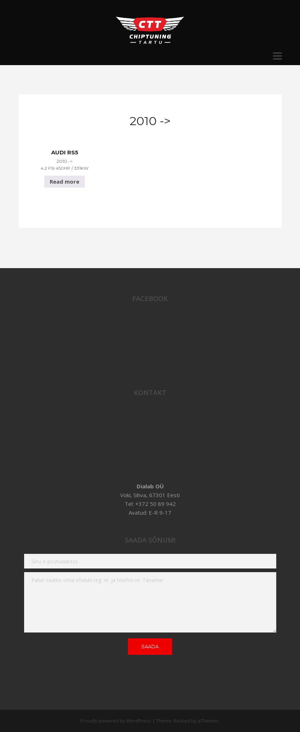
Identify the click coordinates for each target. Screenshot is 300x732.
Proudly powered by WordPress (115, 720)
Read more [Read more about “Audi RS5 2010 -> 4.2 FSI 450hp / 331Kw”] (64, 181)
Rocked (182, 720)
